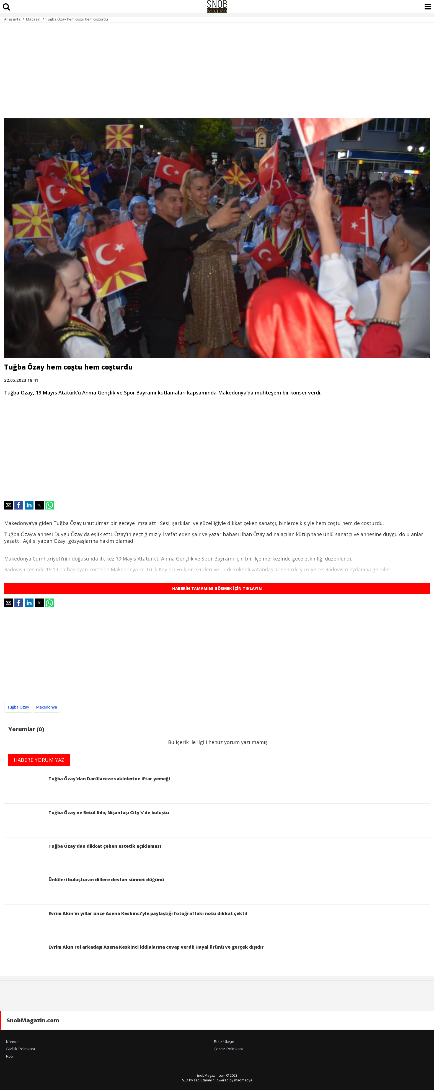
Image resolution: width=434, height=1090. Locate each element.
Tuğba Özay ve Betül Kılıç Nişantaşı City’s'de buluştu (86, 821)
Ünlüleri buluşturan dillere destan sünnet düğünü (84, 888)
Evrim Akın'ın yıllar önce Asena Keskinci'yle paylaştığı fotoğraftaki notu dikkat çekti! (125, 922)
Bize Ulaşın (224, 1041)
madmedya (243, 1080)
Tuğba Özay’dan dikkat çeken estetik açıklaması (82, 855)
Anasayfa (12, 19)
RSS (9, 1056)
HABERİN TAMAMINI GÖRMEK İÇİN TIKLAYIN (217, 588)
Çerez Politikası (228, 1048)
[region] (217, 67)
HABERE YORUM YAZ (39, 760)
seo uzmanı (203, 1080)
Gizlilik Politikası (20, 1048)
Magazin (33, 19)
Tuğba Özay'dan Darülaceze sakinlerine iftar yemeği (87, 787)
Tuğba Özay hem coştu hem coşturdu (77, 19)
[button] (8, 505)
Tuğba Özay (18, 707)
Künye (12, 1041)
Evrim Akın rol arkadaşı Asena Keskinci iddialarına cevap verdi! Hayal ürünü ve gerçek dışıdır (134, 955)
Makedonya (46, 707)
